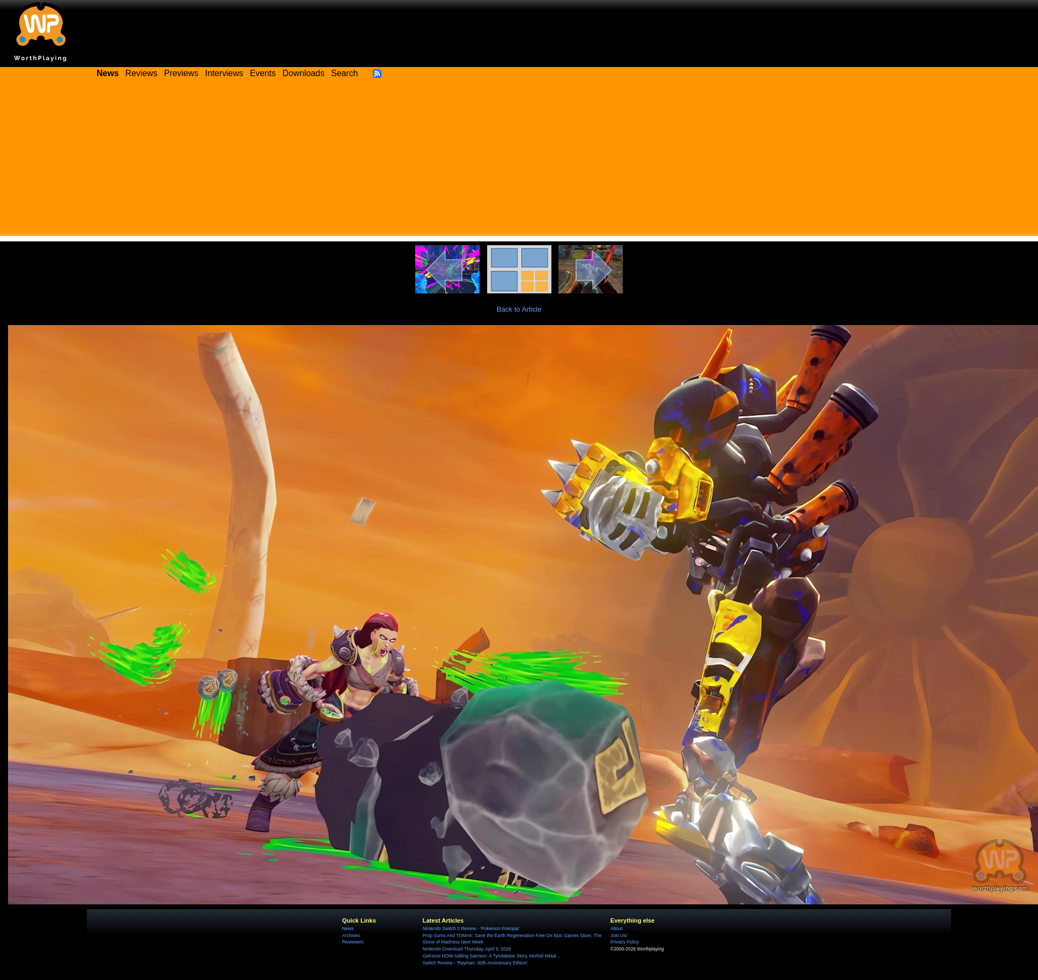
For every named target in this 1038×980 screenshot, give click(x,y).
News (348, 928)
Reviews (142, 73)
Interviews (224, 73)
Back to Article (519, 309)
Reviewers (353, 942)
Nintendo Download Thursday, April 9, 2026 (467, 949)
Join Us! (618, 935)
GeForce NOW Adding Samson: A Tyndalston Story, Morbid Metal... (491, 956)
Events (263, 73)
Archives (351, 935)
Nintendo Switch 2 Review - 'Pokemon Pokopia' (471, 928)
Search (344, 73)
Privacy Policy (624, 942)
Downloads (304, 73)
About (616, 928)
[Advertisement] (519, 161)
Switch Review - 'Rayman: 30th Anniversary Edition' (475, 963)
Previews (181, 73)
